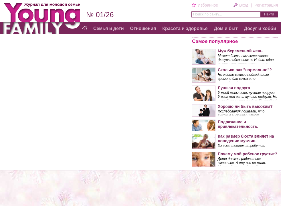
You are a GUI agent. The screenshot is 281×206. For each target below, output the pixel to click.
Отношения (143, 28)
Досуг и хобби (260, 28)
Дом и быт (226, 28)
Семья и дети (108, 28)
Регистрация (266, 5)
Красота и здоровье (184, 28)
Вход (243, 5)
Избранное (208, 5)
